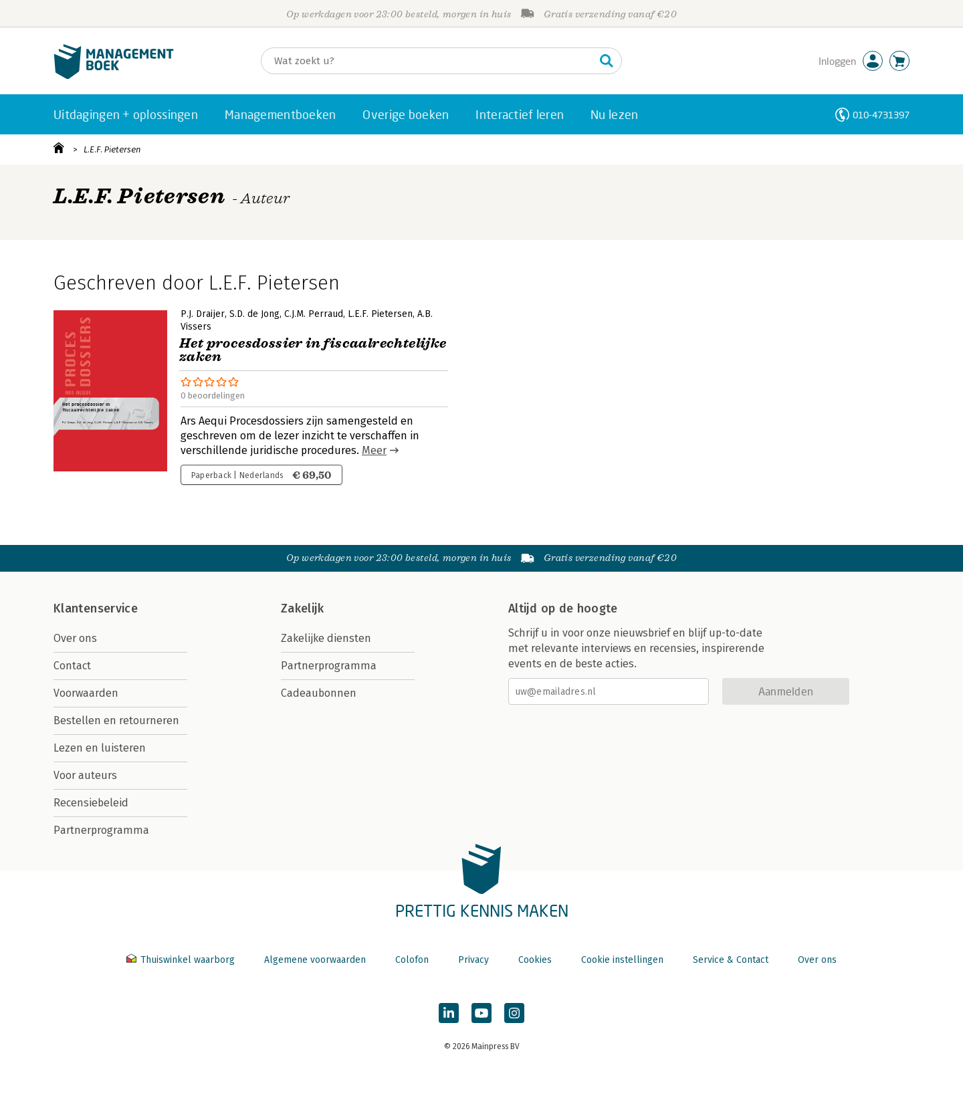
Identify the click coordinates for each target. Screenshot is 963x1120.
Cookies (535, 960)
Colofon (412, 960)
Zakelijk (302, 608)
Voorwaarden (86, 693)
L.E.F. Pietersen (112, 149)
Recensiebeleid (91, 802)
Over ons (75, 638)
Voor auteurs (85, 775)
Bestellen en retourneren (116, 720)
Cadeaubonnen (318, 693)
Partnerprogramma (101, 830)
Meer (374, 450)
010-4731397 (881, 114)
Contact (72, 665)
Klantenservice (96, 608)
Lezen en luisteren (100, 748)
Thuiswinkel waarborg (181, 960)
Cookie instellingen (622, 960)
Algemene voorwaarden (315, 960)
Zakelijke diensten (326, 638)
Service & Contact (730, 960)
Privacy (473, 960)
